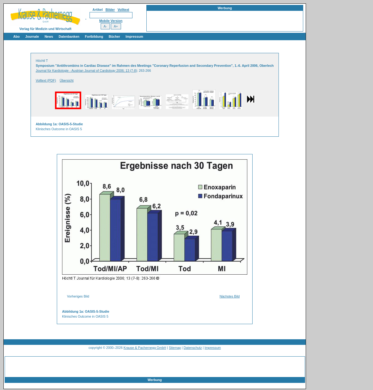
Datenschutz (193, 347)
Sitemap (175, 347)
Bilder (110, 9)
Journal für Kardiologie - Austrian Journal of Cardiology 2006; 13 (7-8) (86, 70)
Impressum (134, 36)
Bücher (114, 36)
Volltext (123, 9)
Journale (32, 36)
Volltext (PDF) (46, 80)
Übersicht (66, 80)
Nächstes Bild (230, 296)
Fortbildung (94, 36)
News (48, 36)
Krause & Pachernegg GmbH (145, 347)
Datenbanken (69, 36)
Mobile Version (110, 21)
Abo (16, 36)
